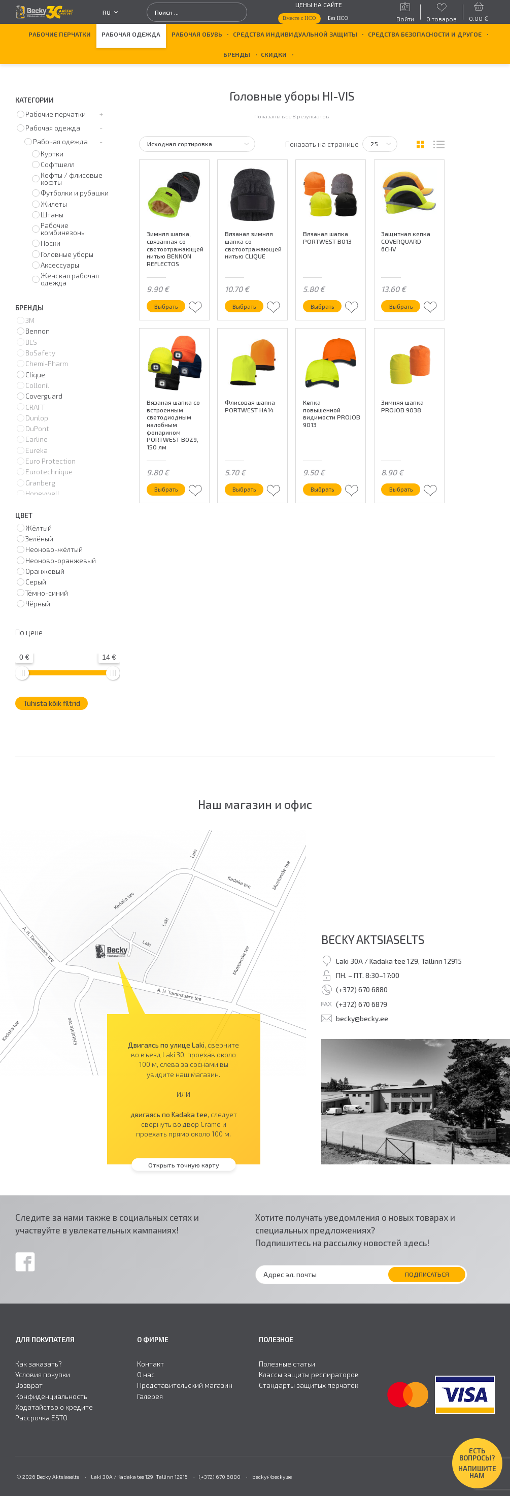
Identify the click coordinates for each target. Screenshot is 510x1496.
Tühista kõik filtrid (51, 703)
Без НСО (338, 18)
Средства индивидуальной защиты (295, 34)
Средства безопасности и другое (425, 34)
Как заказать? (38, 1364)
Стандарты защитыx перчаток (308, 1385)
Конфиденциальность (51, 1396)
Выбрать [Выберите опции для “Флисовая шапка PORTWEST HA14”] (246, 489)
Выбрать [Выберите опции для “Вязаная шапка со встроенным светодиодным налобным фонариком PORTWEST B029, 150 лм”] (168, 489)
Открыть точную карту (183, 1164)
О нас (146, 1374)
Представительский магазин (184, 1385)
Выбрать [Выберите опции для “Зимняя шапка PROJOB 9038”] (403, 489)
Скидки (274, 54)
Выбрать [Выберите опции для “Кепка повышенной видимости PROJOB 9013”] (324, 489)
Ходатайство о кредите (54, 1407)
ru (110, 12)
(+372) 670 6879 (361, 1004)
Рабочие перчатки (59, 34)
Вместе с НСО (299, 18)
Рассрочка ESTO (41, 1417)
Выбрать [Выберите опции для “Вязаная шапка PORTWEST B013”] (324, 305)
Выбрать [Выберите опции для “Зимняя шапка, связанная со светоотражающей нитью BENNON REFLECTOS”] (168, 305)
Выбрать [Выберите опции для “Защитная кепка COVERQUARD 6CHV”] (403, 305)
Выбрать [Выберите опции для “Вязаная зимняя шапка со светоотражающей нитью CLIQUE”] (246, 305)
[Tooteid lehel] (379, 144)
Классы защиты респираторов (309, 1374)
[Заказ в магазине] (197, 144)
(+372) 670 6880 (362, 989)
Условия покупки (42, 1374)
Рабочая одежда (130, 34)
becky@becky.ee (362, 1018)
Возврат (29, 1385)
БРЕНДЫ (236, 54)
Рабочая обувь (197, 34)
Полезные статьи (287, 1364)
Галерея (150, 1396)
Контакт (150, 1364)
